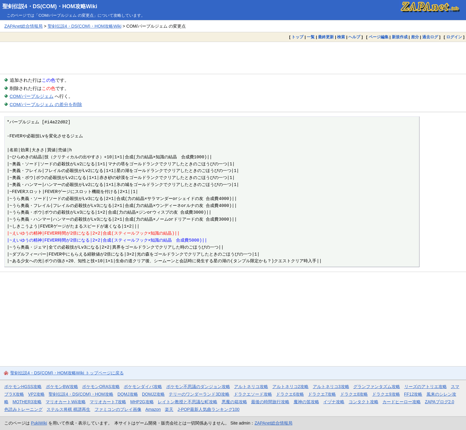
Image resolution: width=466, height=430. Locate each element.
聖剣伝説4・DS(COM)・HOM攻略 (81, 394)
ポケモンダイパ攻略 (143, 386)
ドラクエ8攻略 (354, 394)
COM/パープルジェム (32, 96)
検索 (341, 37)
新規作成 (400, 37)
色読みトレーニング (23, 409)
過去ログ (430, 37)
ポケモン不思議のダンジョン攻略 (198, 386)
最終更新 (326, 37)
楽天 (169, 409)
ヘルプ (354, 37)
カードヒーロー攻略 (401, 401)
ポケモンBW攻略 (62, 386)
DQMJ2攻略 (153, 394)
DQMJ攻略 (127, 394)
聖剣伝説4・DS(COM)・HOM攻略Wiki (49, 6)
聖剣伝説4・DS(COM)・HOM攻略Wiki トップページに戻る (67, 372)
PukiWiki (39, 423)
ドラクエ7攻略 (322, 394)
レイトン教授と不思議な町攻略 (187, 401)
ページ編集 (378, 37)
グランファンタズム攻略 (376, 386)
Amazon (153, 409)
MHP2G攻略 (142, 401)
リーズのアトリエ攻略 (425, 386)
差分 (415, 37)
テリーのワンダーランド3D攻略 (199, 394)
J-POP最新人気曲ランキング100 (209, 409)
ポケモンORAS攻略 (100, 386)
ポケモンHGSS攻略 (23, 386)
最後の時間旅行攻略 (270, 401)
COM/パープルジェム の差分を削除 (46, 104)
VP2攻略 (36, 394)
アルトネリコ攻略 (251, 386)
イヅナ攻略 (333, 401)
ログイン (454, 37)
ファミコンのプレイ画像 (118, 409)
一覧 (311, 37)
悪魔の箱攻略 (234, 401)
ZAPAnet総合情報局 (23, 26)
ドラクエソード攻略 (253, 394)
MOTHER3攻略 (27, 401)
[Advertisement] (233, 57)
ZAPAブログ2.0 (439, 401)
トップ (297, 37)
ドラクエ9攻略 (386, 394)
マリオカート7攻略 (108, 401)
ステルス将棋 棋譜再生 (68, 409)
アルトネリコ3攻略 (331, 386)
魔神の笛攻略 (306, 401)
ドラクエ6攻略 (290, 394)
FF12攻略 (413, 394)
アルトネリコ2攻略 (290, 386)
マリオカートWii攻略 (65, 401)
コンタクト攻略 (363, 401)
